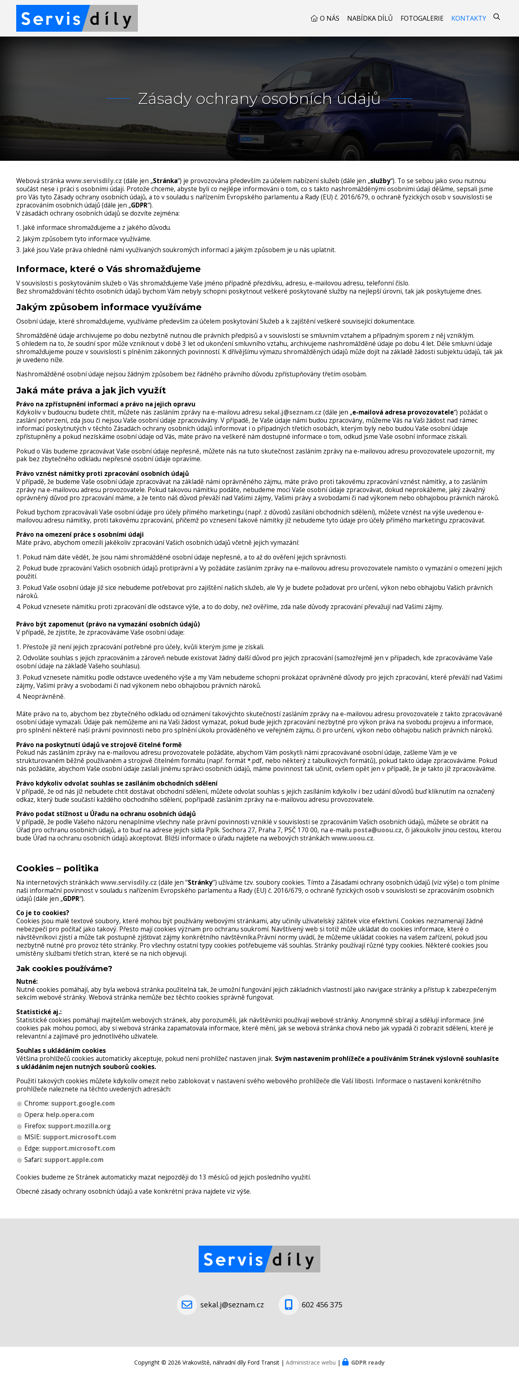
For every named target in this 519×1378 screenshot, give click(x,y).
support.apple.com (73, 1160)
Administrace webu (311, 1362)
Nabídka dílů (370, 18)
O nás (329, 18)
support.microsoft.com (79, 1137)
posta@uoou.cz (377, 830)
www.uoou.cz (352, 838)
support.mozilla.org (79, 1126)
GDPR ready (368, 1362)
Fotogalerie (422, 18)
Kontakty (468, 18)
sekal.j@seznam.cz (293, 412)
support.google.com (83, 1103)
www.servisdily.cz (94, 181)
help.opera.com (70, 1114)
